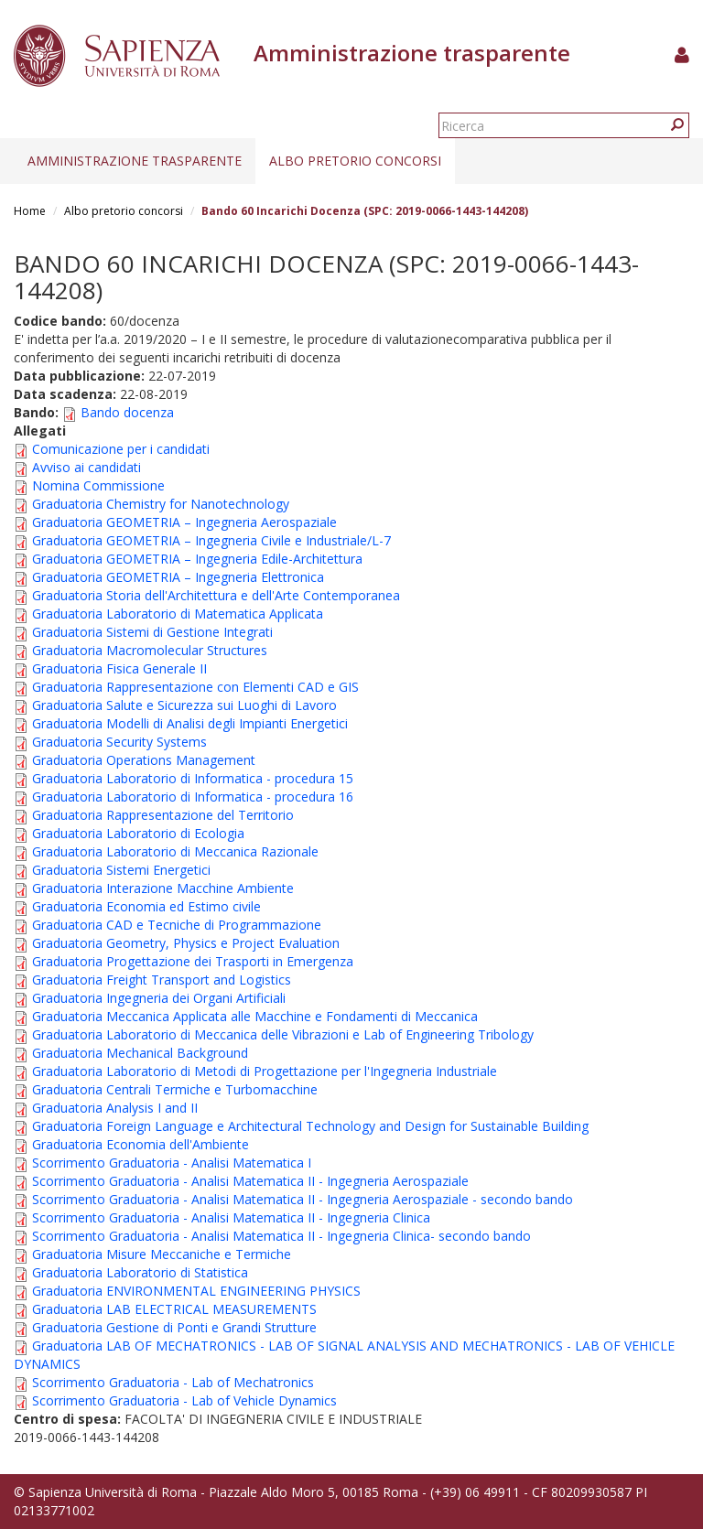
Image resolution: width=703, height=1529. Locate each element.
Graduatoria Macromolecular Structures (149, 650)
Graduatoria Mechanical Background (140, 1052)
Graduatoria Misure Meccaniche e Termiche (161, 1254)
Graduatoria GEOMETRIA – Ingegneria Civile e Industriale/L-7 (211, 540)
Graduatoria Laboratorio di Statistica (140, 1272)
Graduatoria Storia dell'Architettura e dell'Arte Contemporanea (216, 595)
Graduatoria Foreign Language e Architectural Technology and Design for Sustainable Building (310, 1126)
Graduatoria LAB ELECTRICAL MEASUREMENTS (174, 1309)
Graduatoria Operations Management (143, 760)
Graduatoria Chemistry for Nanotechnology (160, 503)
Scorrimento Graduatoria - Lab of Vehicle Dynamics (184, 1400)
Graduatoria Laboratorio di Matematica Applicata (177, 613)
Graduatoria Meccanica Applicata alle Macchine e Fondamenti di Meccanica (255, 1016)
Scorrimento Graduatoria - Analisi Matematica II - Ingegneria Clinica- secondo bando (281, 1235)
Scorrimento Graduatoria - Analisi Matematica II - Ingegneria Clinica (231, 1217)
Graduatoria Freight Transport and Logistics (161, 979)
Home (30, 211)
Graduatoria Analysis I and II (115, 1107)
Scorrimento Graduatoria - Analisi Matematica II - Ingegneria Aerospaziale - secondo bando (302, 1199)
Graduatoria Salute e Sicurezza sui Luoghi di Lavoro (184, 705)
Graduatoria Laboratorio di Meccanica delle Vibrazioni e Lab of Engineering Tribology (283, 1034)
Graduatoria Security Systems (119, 741)
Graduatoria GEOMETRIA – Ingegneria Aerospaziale (184, 522)
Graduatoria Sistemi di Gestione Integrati (152, 632)
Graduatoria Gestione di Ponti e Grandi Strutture (174, 1327)
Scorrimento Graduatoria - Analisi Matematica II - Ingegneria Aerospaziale (250, 1181)
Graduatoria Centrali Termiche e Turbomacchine (175, 1089)
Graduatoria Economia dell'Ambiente (140, 1144)
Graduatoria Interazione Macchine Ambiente (163, 888)
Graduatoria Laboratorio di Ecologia (138, 833)
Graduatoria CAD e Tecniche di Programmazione (176, 924)
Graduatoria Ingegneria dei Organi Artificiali (159, 998)
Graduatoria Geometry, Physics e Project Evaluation (186, 943)
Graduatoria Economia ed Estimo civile (146, 906)
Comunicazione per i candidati (121, 449)
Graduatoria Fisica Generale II (119, 668)
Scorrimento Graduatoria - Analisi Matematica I (171, 1162)
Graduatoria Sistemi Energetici (121, 869)
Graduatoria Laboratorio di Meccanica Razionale (175, 851)
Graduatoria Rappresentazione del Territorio (163, 815)
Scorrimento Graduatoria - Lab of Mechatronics (173, 1382)
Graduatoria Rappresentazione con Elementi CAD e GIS (195, 686)
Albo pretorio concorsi (355, 160)
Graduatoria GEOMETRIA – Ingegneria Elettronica (178, 577)
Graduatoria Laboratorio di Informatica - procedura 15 (192, 778)
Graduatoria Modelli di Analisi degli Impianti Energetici (190, 723)
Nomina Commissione (98, 485)
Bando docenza (127, 412)
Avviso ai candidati (86, 467)
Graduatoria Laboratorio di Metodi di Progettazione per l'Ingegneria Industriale (264, 1071)
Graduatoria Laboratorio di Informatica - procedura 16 (192, 796)
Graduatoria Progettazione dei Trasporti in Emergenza (192, 961)
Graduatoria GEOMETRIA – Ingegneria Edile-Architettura (197, 558)
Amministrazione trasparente (134, 160)
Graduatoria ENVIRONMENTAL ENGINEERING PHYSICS (196, 1290)
